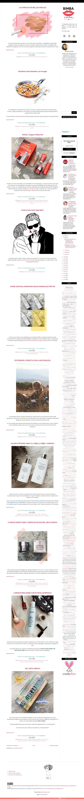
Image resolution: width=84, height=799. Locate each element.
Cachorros (71, 351)
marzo (66, 250)
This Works (73, 626)
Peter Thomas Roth (72, 530)
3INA (63, 293)
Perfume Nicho (66, 529)
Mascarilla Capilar (66, 488)
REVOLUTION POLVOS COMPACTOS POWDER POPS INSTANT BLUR (70, 241)
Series (73, 605)
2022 (64, 263)
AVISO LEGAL (12, 771)
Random (70, 585)
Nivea (69, 510)
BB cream (64, 329)
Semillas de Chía (71, 603)
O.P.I (67, 515)
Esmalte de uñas (67, 420)
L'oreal (69, 465)
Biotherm (66, 339)
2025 (64, 257)
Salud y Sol (65, 599)
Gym (65, 444)
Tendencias (42, 271)
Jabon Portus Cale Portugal (68, 457)
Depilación (72, 399)
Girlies (71, 439)
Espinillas (73, 420)
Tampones (66, 621)
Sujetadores (72, 618)
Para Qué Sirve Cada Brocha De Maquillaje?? (72, 175)
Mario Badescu (72, 485)
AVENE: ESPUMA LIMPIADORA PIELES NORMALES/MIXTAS (32, 286)
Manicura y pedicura (69, 480)
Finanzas (64, 432)
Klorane (74, 462)
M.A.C (72, 475)
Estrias (63, 423)
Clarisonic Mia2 (66, 366)
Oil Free (73, 515)
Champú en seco (72, 360)
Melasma (73, 491)
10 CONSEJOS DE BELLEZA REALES (32, 8)
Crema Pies (72, 391)
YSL (72, 653)
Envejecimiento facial (67, 417)
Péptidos (69, 524)
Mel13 (70, 491)
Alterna (75, 310)
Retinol (65, 590)
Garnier (74, 436)
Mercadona (72, 492)
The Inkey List (68, 626)
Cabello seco (33, 514)
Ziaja (70, 655)
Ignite (67, 451)
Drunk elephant (65, 413)
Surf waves (69, 619)
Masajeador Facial (73, 486)
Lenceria (74, 469)
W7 (45, 740)
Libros (63, 471)
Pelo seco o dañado (43, 515)
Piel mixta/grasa (25, 584)
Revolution (73, 590)
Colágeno (74, 369)
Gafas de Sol (69, 436)
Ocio (69, 515)
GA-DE (74, 435)
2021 (64, 265)
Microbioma (74, 498)
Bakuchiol (70, 323)
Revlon (68, 590)
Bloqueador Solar (71, 340)
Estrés (75, 422)
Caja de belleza (72, 352)
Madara (69, 477)
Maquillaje (44, 56)
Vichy (73, 647)
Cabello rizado (72, 349)
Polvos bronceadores (67, 549)
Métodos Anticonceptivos (68, 495)
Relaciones (65, 588)
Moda (69, 501)
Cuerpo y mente (67, 396)
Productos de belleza (69, 557)
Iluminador (73, 451)
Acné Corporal (72, 305)
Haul (67, 445)
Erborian (74, 417)
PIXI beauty (68, 547)
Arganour (65, 320)
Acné (74, 304)
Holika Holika (65, 450)
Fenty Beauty (74, 430)
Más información (63, 798)
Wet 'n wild (65, 653)
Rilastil (68, 591)
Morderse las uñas (66, 503)
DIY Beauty (70, 411)
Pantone (68, 519)
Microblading (66, 500)
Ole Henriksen (73, 517)
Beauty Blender (67, 332)
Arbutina (74, 319)
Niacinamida (65, 510)
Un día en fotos (69, 641)
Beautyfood (65, 334)
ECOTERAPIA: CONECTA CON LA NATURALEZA (33, 360)
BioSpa (74, 337)
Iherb (69, 451)
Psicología (65, 582)
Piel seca (34, 661)
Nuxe (74, 513)
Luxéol (69, 475)
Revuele (65, 591)
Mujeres (64, 504)
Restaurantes (73, 588)
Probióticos (73, 555)
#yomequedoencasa (69, 288)
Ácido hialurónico (71, 302)
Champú (17, 515)
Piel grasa (23, 201)
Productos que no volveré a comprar (27, 740)
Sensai (65, 605)
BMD (63, 342)
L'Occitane (64, 465)
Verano (42, 740)
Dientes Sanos (70, 410)
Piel (72, 532)
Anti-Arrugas (23, 126)
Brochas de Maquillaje (71, 345)
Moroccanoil (73, 503)
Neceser (68, 509)
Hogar (74, 448)
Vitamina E (65, 650)
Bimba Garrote (69, 51)
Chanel (64, 363)
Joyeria (69, 459)
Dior (67, 411)
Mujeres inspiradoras (72, 504)
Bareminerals (67, 326)
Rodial (41, 201)
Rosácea (64, 594)
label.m (73, 466)
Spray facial (70, 614)
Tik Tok (64, 627)
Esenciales (73, 419)
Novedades (74, 512)
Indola (64, 453)
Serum (64, 606)
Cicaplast (64, 364)
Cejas (74, 357)
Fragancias (64, 435)
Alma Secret (71, 310)
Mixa (66, 501)
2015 (64, 277)
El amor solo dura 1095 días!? (32, 210)
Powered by (69, 153)
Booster (63, 345)
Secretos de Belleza (69, 600)
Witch (70, 653)
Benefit (63, 337)
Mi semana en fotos (71, 497)
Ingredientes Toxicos (72, 454)
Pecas (69, 521)
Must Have (66, 506)
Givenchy (64, 441)
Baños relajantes (70, 325)
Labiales (65, 468)
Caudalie (65, 357)
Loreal (74, 474)
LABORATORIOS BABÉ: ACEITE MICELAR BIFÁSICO (32, 593)
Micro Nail (64, 498)
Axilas (66, 323)
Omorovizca (64, 518)
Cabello (65, 349)
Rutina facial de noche (68, 596)
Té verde (70, 622)
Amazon (67, 311)
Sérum (68, 606)
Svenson (73, 620)
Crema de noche (34, 583)
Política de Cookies (71, 548)
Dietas (74, 410)
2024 (64, 259)
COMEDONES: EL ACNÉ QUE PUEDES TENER (72, 203)
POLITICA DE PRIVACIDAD (15, 775)
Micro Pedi (68, 498)
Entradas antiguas (54, 745)
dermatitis (72, 401)
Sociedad (69, 611)
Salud (66, 597)
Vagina (67, 644)
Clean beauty (72, 366)
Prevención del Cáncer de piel (69, 554)
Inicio (34, 745)
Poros (69, 551)
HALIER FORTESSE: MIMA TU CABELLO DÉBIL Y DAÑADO (32, 443)
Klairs (70, 462)
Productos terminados (68, 577)
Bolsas (66, 343)
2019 (64, 269)
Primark (64, 555)
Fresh (68, 435)
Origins (69, 518)
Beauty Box (72, 332)
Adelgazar (74, 307)
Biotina (69, 339)
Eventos (65, 425)
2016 (64, 275)
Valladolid (72, 644)
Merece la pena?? (66, 494)
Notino (18, 201)
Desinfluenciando (69, 405)
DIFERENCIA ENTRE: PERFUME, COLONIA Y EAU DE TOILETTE (70, 246)
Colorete (66, 370)
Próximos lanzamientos (71, 581)
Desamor (73, 402)
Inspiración (65, 456)
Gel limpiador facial (33, 352)
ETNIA (69, 423)
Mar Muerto (73, 483)
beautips (23, 56)
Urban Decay (69, 642)
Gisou (75, 439)
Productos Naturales (70, 563)
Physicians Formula (67, 532)
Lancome (69, 469)
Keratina (71, 460)
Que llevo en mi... (68, 584)
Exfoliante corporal (71, 425)
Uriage (65, 644)
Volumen (67, 652)
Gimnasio (68, 439)
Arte (71, 320)
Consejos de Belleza (35, 56)
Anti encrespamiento (67, 316)
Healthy (70, 445)
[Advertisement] (32, 64)
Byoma (68, 348)
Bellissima (74, 336)
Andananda (64, 314)
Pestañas (65, 530)
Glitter (72, 441)
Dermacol (67, 401)
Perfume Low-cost (71, 527)
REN (69, 588)
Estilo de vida (70, 422)
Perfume (65, 527)
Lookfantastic (69, 474)
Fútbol (71, 435)
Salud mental (72, 597)
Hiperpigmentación (67, 448)
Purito (73, 582)
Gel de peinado (65, 438)
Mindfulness (35, 271)
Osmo (72, 518)
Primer (68, 555)
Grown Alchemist (70, 442)
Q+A (76, 582)
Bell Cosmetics (71, 334)
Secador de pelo (72, 599)
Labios (69, 468)
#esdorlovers (69, 287)
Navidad (64, 509)
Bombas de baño (71, 343)
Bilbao (67, 337)
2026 (64, 235)
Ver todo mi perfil (69, 67)
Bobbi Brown (67, 342)
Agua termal (72, 308)
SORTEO (74, 611)
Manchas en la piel (70, 478)
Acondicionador (26, 514)
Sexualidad (73, 606)
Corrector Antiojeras (69, 379)
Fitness (75, 432)
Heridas (73, 445)
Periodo (71, 529)
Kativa (63, 460)
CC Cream (70, 357)
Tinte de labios (72, 627)
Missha (63, 501)
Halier (30, 515)
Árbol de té (69, 319)
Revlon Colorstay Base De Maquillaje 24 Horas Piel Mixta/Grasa (72, 218)
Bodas (72, 342)
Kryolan (68, 463)
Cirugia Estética (69, 364)
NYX (65, 515)
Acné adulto (65, 305)
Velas (72, 646)
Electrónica (68, 414)
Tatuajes (70, 621)
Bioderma (71, 337)
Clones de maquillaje (71, 367)
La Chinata (73, 465)
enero (66, 254)
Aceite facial (23, 660)
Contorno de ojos (70, 377)
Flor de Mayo (72, 433)
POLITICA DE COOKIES (14, 773)
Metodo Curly (73, 494)
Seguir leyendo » (10, 50)
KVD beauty (72, 463)
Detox (70, 408)
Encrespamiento (72, 416)
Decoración (72, 398)
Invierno (70, 456)
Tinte (68, 627)
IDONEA (64, 451)
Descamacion (66, 404)
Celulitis (65, 358)
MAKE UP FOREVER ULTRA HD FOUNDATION (71, 162)
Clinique (27, 583)
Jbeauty (66, 459)
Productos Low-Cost (42, 739)
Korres (64, 463)
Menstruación (66, 492)
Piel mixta (28, 353)
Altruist (64, 311)
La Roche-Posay (67, 466)
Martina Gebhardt (65, 486)
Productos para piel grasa (37, 584)
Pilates (64, 547)
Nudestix (64, 513)
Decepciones (66, 398)
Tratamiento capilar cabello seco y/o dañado (69, 636)
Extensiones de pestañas (69, 428)
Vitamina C (67, 649)
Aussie (74, 320)
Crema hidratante (43, 200)
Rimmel (71, 591)
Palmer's (64, 520)
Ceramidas (69, 358)
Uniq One (74, 641)
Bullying (63, 346)
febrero (66, 252)
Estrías (66, 423)
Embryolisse (65, 416)
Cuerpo (73, 395)
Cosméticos (65, 386)
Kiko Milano (65, 462)
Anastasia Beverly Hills (71, 313)
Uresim (74, 642)
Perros (74, 529)
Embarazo (73, 414)
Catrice (73, 355)
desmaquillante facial (42, 660)
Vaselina (64, 646)
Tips (67, 632)
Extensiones (74, 426)
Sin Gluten (74, 608)
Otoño (75, 518)
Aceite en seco (69, 296)
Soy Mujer (66, 612)
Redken (69, 587)
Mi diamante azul (46, 792)
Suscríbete (69, 149)
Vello (75, 646)
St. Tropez (72, 617)
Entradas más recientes (12, 745)
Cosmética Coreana (69, 382)
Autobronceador (66, 322)
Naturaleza (43, 436)
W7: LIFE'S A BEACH (32, 668)
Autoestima (73, 322)
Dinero (63, 411)
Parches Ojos (73, 520)
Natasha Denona (68, 507)
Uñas (64, 642)
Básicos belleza (72, 328)
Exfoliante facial (66, 426)
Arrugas (68, 320)
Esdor (64, 419)
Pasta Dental (65, 521)
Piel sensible (36, 201)
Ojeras (64, 517)
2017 (64, 273)
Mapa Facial (72, 481)
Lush (66, 475)
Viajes (70, 647)
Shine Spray (64, 608)
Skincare (73, 609)
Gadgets (64, 436)
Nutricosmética (69, 513)
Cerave (73, 358)
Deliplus (66, 399)
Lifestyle (29, 271)
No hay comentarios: (40, 53)
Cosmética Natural (71, 385)
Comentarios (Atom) (18, 748)
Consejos (72, 372)
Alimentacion (64, 310)
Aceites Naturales (67, 300)
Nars (74, 506)
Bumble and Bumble (70, 346)
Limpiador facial (44, 352)
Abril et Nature (70, 293)
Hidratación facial (69, 447)
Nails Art (71, 506)
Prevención (73, 552)
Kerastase (67, 460)
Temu (74, 622)
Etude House (73, 423)
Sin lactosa (65, 609)
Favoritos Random (66, 431)
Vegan (38, 740)
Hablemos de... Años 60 (71, 444)
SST (69, 617)
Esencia (68, 419)
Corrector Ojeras (69, 380)
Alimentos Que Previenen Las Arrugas (32, 71)
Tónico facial (71, 633)
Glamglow (68, 441)
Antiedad (69, 317)
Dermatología (67, 402)
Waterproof (73, 652)
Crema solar (65, 393)
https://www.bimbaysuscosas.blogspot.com (52, 788)
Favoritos (73, 429)
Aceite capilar (68, 294)
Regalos (73, 587)
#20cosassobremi (69, 285)
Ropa (74, 593)
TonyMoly (66, 635)
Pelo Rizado (35, 515)
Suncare (64, 619)
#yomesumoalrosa (68, 290)
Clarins (74, 364)
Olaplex (68, 517)
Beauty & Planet (72, 331)
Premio (69, 552)
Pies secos (73, 545)
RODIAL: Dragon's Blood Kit (32, 135)
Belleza (28, 56)
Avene (21, 352)
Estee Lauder (64, 422)
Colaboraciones (23, 515)
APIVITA (65, 319)
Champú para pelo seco (69, 361)
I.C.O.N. (70, 450)
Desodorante (65, 408)
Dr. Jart (75, 411)
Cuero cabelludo (67, 395)
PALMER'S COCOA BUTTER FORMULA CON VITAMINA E (72, 189)
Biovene (73, 339)
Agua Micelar (23, 200)
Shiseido (69, 608)
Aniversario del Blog (72, 314)
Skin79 (69, 609)
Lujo (63, 475)
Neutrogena (73, 509)
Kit (68, 462)
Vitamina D (72, 649)
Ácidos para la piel (67, 304)
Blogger (64, 340)
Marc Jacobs (66, 485)
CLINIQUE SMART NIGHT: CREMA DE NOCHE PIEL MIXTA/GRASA (32, 522)
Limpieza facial (69, 472)
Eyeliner (64, 429)
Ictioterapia (74, 450)
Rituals (74, 591)
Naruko (63, 507)
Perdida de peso (71, 526)
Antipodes (74, 317)
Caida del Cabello (42, 514)
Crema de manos (71, 388)
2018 (64, 271)
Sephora (69, 605)
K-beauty (73, 459)
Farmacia (25, 352)
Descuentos (72, 404)
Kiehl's (75, 460)
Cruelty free (27, 739)
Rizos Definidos (66, 593)
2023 (64, 261)
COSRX (71, 386)
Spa (70, 612)
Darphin (73, 396)
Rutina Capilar (73, 594)
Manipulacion (66, 481)
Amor (25, 271)
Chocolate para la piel (71, 363)
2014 (64, 279)
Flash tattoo (66, 433)
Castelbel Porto (68, 355)
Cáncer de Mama (67, 354)
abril (66, 237)
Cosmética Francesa (66, 383)
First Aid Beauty (69, 432)
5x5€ (65, 293)
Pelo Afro (73, 521)
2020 (64, 267)
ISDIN (74, 456)
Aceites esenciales (72, 299)
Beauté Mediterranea (71, 329)
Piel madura (29, 201)
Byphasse (72, 348)
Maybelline (69, 489)
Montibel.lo (73, 501)
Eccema (70, 413)
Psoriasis (70, 582)
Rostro (68, 594)
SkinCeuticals (64, 611)
